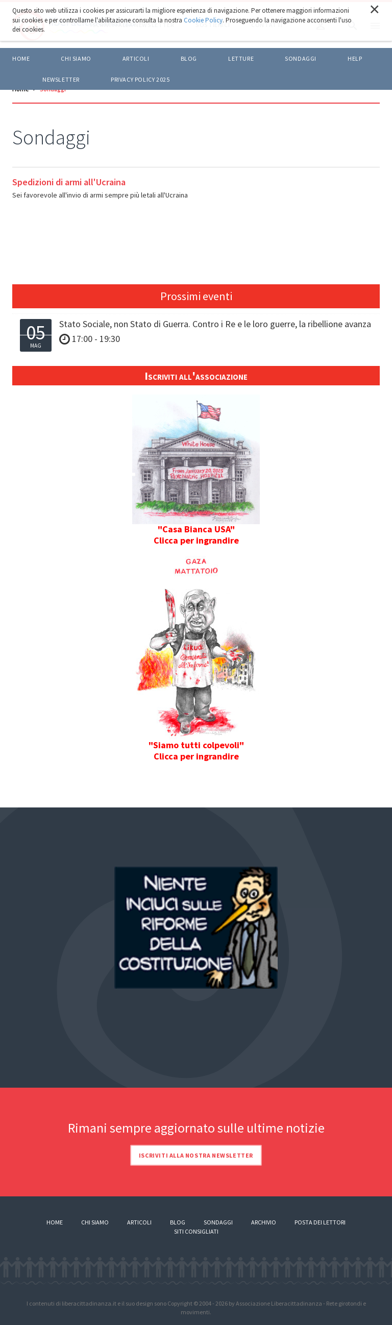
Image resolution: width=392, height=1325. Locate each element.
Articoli (139, 1222)
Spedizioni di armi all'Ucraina (69, 182)
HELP (355, 58)
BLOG (189, 58)
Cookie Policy (203, 20)
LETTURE (241, 58)
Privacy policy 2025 (140, 79)
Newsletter (61, 79)
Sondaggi (300, 58)
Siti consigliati (196, 1231)
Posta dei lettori (320, 1222)
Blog (177, 1222)
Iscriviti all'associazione (196, 376)
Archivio (263, 1222)
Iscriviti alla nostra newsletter (196, 1155)
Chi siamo (76, 58)
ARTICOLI (136, 58)
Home (21, 58)
